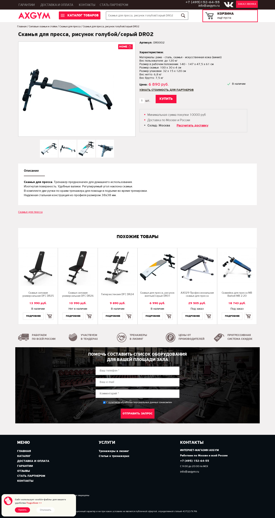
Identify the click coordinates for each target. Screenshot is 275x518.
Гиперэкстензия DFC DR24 (117, 294)
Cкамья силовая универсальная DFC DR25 (38, 294)
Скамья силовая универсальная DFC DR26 (78, 294)
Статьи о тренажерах (114, 456)
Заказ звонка (247, 4)
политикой (114, 402)
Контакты (87, 5)
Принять (22, 510)
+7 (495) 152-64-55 (194, 461)
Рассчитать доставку (192, 125)
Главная (22, 26)
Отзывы (23, 471)
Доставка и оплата (56, 5)
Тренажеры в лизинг (114, 451)
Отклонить (45, 510)
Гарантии (27, 5)
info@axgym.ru (209, 6)
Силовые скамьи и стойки (43, 26)
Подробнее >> (34, 503)
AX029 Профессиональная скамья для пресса (197, 294)
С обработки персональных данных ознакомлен (139, 402)
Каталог (24, 456)
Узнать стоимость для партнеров (166, 90)
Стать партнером (114, 5)
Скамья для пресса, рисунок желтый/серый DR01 (157, 294)
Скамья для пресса (70, 26)
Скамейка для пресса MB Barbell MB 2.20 (237, 294)
